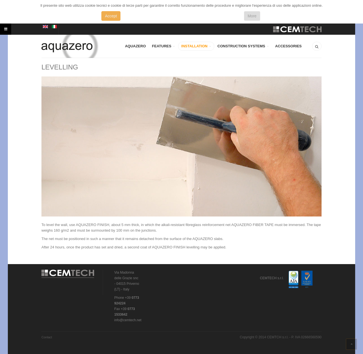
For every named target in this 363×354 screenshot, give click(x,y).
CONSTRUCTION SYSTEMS (243, 46)
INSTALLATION (196, 46)
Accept (111, 16)
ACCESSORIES (288, 46)
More (252, 16)
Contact (46, 337)
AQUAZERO (135, 46)
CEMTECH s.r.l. (68, 274)
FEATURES (163, 46)
